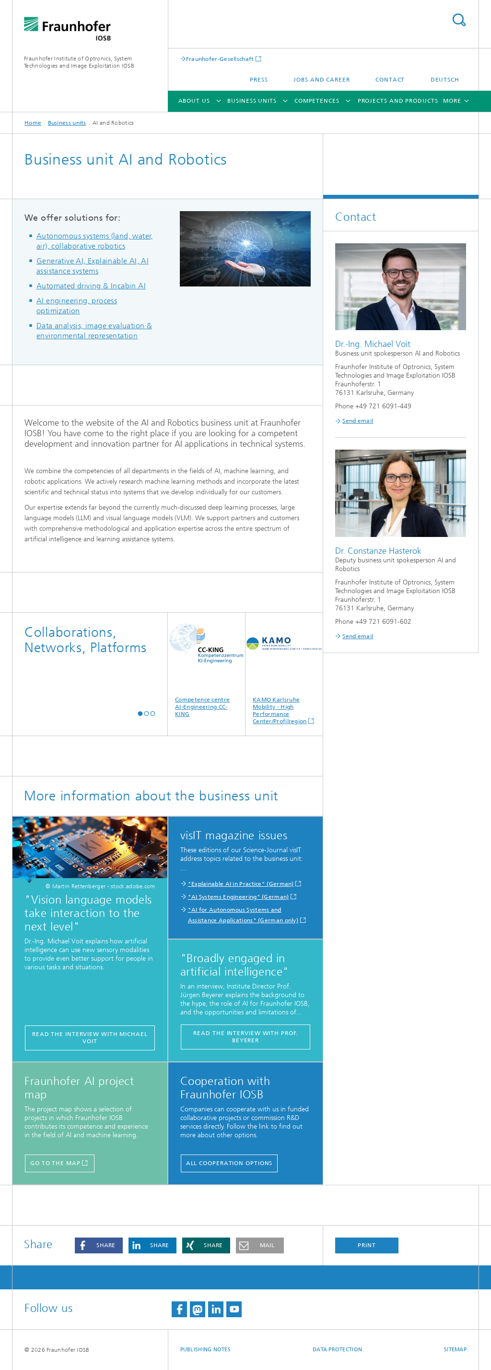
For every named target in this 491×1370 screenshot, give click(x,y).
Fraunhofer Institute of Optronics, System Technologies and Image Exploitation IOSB (79, 62)
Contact (390, 79)
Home (32, 122)
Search (459, 20)
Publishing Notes (205, 1349)
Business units (252, 100)
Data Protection (337, 1349)
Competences (316, 100)
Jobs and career (321, 79)
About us (194, 100)
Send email (357, 420)
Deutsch (445, 79)
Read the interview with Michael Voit (90, 1038)
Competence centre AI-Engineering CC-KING (206, 665)
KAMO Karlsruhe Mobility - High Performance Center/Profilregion (284, 669)
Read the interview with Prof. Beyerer (245, 1037)
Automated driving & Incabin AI (91, 285)
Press (259, 79)
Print (367, 1245)
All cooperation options (229, 1163)
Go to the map (55, 1163)
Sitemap (455, 1349)
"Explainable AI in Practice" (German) (241, 884)
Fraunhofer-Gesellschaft (220, 59)
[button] (140, 713)
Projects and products (398, 100)
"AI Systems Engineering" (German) (238, 896)
